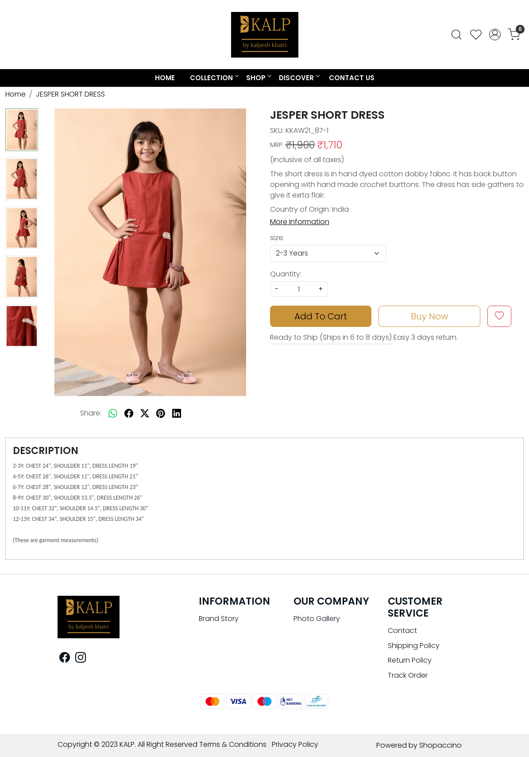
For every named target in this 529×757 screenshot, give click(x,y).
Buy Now (429, 316)
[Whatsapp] (113, 413)
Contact (402, 630)
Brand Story (219, 618)
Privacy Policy (295, 744)
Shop (258, 77)
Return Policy (410, 660)
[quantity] (299, 289)
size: (277, 238)
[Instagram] (80, 659)
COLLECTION (214, 77)
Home (165, 77)
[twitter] (145, 413)
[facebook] (129, 413)
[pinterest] (161, 413)
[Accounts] (495, 34)
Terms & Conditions (232, 744)
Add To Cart (320, 316)
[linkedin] (177, 413)
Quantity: (285, 274)
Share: (90, 413)
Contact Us (352, 77)
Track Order (408, 675)
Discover (299, 77)
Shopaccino (440, 745)
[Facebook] (65, 659)
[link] (456, 34)
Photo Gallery (316, 618)
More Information (299, 222)
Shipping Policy (414, 646)
